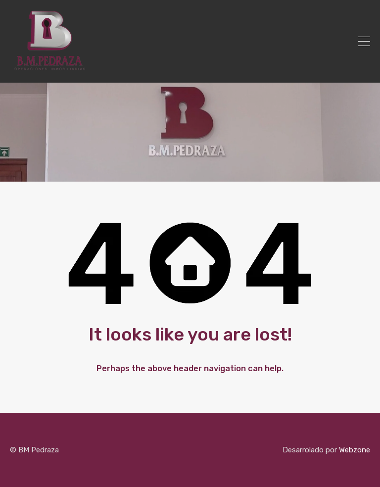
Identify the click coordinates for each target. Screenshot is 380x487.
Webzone (354, 449)
